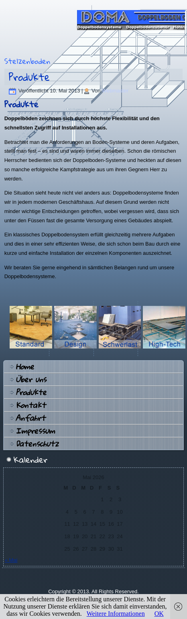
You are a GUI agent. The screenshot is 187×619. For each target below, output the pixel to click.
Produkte (29, 76)
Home (25, 366)
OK (159, 613)
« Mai (11, 560)
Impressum (35, 431)
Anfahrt (30, 418)
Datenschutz (37, 443)
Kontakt (31, 405)
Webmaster (115, 91)
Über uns (31, 379)
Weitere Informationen (116, 613)
